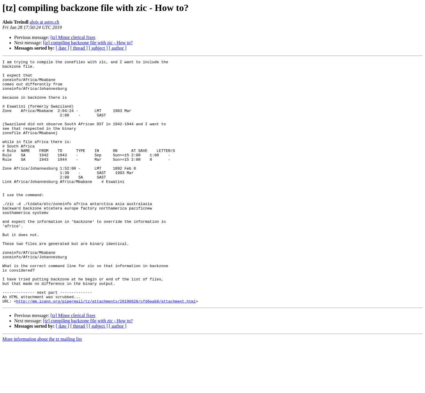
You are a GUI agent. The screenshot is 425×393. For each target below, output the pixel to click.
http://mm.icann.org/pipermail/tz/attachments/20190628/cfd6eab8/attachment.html (106, 350)
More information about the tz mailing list (42, 387)
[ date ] (62, 48)
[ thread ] (79, 48)
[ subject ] (98, 48)
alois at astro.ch (44, 22)
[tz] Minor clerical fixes (72, 37)
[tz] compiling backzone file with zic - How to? (88, 42)
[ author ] (118, 48)
